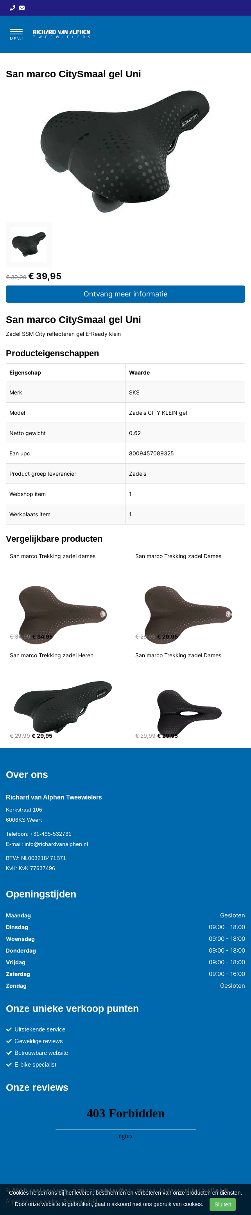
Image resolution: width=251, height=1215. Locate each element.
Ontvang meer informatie (125, 294)
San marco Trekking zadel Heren (51, 655)
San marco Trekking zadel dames (52, 556)
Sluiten (223, 1204)
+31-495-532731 (51, 834)
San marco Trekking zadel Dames (178, 556)
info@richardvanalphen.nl (56, 844)
